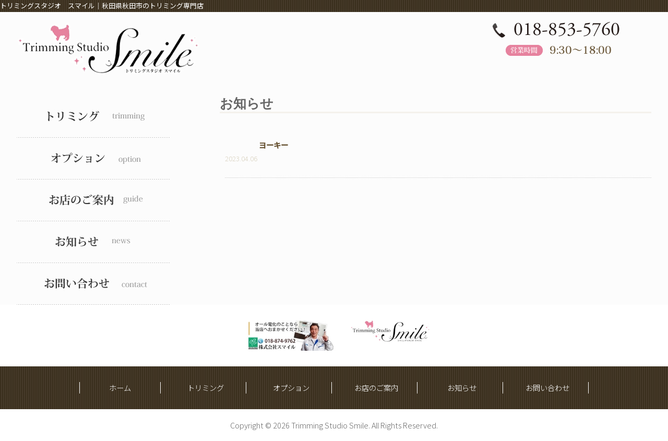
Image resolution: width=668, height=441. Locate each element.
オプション (291, 387)
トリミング (205, 387)
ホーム (120, 387)
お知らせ (461, 387)
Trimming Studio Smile (329, 425)
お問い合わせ (547, 387)
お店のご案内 (376, 387)
